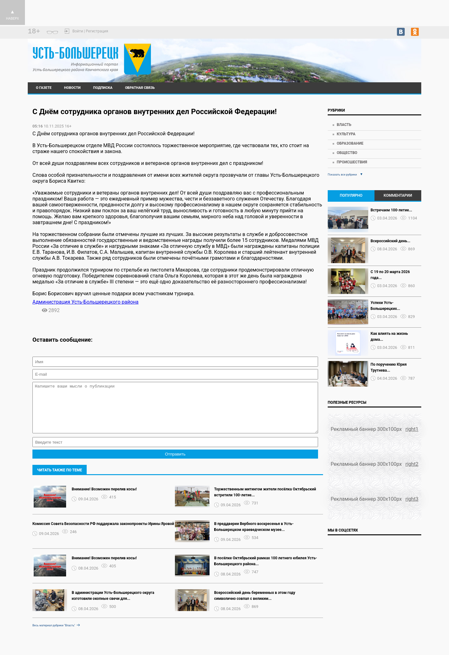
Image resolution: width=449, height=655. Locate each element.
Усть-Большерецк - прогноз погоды (374, 53)
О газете (43, 88)
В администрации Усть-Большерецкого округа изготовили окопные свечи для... (113, 605)
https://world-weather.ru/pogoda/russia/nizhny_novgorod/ (374, 59)
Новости (72, 88)
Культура (346, 134)
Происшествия (352, 162)
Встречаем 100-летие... (391, 210)
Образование (350, 143)
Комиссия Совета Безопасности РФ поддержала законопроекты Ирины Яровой (103, 533)
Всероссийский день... (391, 241)
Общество (347, 153)
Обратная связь (140, 88)
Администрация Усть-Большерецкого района (85, 302)
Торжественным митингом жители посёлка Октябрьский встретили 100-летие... (265, 501)
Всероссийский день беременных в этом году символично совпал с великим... (254, 605)
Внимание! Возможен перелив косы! (104, 498)
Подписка (103, 88)
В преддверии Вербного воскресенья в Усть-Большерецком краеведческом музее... (254, 536)
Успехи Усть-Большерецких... (385, 306)
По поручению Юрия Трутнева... (389, 367)
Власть (344, 125)
